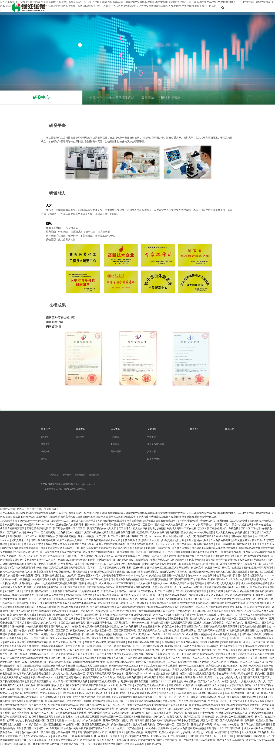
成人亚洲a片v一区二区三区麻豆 (116, 583)
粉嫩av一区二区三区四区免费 (35, 599)
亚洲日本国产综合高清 (72, 587)
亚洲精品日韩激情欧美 (14, 744)
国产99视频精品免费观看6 (24, 697)
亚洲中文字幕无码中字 (52, 555)
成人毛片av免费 (239, 520)
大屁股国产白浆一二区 (73, 744)
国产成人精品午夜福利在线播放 (237, 720)
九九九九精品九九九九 (228, 677)
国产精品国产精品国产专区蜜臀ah (187, 579)
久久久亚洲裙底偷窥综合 (139, 657)
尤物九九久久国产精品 (83, 520)
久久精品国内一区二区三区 (170, 654)
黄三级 (60, 720)
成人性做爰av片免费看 (235, 665)
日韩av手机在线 (122, 669)
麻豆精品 (213, 646)
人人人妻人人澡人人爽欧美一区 (68, 673)
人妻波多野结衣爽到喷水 (98, 697)
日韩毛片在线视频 (232, 567)
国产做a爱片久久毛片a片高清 (194, 555)
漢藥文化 (45, 451)
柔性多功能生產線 (121, 97)
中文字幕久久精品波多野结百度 (31, 673)
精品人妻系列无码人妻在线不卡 (211, 673)
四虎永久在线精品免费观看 (165, 532)
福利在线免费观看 (130, 563)
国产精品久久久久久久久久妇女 (107, 728)
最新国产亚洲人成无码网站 (104, 681)
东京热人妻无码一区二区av (48, 708)
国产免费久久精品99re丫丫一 (23, 532)
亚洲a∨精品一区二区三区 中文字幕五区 (229, 708)
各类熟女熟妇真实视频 (166, 673)
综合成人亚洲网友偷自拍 (211, 603)
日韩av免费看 (17, 626)
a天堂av (262, 618)
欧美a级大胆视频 (236, 603)
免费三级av (232, 591)
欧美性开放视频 (187, 603)
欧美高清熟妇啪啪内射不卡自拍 (201, 563)
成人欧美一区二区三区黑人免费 (70, 681)
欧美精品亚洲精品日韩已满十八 (110, 701)
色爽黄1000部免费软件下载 (167, 720)
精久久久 (200, 599)
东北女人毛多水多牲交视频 (65, 638)
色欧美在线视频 (135, 732)
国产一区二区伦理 (251, 528)
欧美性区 (171, 649)
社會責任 (165, 7)
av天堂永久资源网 (108, 603)
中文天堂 (174, 630)
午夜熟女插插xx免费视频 (79, 595)
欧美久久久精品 (120, 599)
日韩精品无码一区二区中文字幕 (168, 736)
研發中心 (95, 97)
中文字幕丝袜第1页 (225, 575)
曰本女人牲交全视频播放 (142, 740)
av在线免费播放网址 (37, 626)
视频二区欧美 (157, 599)
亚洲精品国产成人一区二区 (44, 654)
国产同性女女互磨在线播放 (256, 724)
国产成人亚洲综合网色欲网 (187, 548)
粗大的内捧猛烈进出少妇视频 (149, 528)
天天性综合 (125, 528)
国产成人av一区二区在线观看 (132, 638)
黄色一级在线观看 (121, 724)
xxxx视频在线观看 (72, 552)
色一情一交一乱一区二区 (168, 697)
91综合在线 (206, 575)
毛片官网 (53, 587)
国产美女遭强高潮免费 (205, 552)
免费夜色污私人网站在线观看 (259, 552)
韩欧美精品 (157, 622)
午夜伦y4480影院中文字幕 (68, 599)
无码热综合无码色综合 (201, 571)
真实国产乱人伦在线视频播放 (219, 548)
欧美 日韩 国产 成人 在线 (21, 614)
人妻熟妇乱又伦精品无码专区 (151, 685)
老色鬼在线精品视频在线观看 (144, 642)
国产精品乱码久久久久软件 (153, 630)
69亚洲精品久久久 (172, 563)
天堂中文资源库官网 (189, 649)
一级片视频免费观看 (230, 552)
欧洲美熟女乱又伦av (231, 646)
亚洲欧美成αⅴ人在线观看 (50, 595)
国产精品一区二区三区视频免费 (239, 618)
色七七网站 (255, 665)
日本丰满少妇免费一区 (87, 563)
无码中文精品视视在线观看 (219, 587)
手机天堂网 (169, 701)
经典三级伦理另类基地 (34, 740)
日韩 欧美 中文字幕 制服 (83, 736)
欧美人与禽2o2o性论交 (227, 724)
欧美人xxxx (145, 634)
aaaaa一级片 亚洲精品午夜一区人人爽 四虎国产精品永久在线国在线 (191, 536)
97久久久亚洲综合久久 (79, 649)
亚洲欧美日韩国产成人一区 (202, 736)
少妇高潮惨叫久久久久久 (180, 599)
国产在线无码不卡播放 (99, 622)
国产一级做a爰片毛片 (162, 638)
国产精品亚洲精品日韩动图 (15, 681)
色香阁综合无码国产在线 (140, 520)
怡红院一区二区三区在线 (196, 657)
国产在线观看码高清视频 (179, 622)
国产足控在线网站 (167, 740)
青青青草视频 (142, 720)
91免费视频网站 (256, 603)
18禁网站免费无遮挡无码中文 (89, 661)
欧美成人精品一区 (169, 732)
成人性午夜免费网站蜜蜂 (254, 583)
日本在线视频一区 (155, 649)
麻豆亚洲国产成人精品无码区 (78, 669)
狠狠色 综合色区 (88, 583)
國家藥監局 (80, 474)
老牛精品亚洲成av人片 (128, 555)
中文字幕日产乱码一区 (140, 536)
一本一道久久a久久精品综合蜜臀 (149, 575)
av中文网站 (181, 606)
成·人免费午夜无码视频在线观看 (60, 583)
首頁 (80, 7)
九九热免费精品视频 (187, 642)
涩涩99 (202, 528)
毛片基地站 (242, 587)
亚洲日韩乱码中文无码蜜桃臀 (254, 649)
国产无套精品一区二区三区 (68, 642)
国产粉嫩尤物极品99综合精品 (135, 614)
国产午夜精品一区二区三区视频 (155, 591)
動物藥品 (115, 444)
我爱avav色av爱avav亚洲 (260, 740)
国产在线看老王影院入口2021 (254, 575)
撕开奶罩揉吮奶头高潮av (58, 661)
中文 (248, 7)
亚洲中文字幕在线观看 (139, 704)
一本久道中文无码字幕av (157, 728)
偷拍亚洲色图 (73, 646)
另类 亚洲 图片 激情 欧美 (38, 689)
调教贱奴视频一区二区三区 (24, 634)
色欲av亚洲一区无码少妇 (95, 610)
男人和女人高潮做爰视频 (98, 657)
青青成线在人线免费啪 (181, 685)
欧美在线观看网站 (41, 681)
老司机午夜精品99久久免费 (41, 606)
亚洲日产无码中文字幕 (39, 649)
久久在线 (249, 606)
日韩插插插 (191, 712)
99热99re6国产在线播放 (252, 559)
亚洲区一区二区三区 (254, 642)
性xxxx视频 (73, 532)
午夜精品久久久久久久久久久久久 (150, 689)
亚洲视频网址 (189, 630)
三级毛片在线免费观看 (129, 677)
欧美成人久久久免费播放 (125, 626)
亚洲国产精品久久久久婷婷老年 (167, 559)
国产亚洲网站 (65, 563)
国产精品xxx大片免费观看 (169, 524)
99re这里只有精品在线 (158, 548)
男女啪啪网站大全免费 (53, 532)
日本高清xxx (108, 591)
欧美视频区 (237, 610)
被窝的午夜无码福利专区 (14, 716)
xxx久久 (124, 603)
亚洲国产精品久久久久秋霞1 (128, 548)
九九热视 (118, 657)
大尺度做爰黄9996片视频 (102, 744)
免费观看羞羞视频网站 (41, 716)
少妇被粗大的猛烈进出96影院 (197, 732)
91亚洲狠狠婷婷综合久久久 (150, 716)
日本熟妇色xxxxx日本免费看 (71, 712)
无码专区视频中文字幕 (83, 567)
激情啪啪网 (167, 642)
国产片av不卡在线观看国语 (151, 661)
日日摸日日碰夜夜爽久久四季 (213, 610)
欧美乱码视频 (216, 591)
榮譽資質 (45, 444)
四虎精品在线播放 (59, 567)
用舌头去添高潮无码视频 (153, 579)
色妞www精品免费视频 (257, 555)
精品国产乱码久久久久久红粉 (99, 677)
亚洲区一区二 (252, 622)
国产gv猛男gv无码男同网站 (259, 567)
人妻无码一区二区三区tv (212, 661)
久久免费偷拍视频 (221, 540)
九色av (18, 552)
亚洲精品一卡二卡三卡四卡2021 (224, 728)
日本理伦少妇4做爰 (188, 520)
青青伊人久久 (208, 520)
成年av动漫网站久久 (23, 595)
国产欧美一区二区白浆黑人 (162, 567)
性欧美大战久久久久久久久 (205, 618)
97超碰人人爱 (166, 693)
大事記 (44, 459)
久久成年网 (13, 657)
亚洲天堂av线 (207, 712)
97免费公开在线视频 (238, 630)
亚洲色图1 (223, 520)
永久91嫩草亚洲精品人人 (37, 736)
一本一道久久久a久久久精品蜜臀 (83, 720)
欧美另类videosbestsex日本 (39, 524)
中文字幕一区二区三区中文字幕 (225, 701)
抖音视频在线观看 (55, 701)
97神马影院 (74, 634)
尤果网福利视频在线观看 (111, 520)
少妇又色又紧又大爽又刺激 (247, 540)
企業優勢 (147, 7)
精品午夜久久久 (235, 622)
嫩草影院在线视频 (143, 697)
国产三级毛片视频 (120, 610)
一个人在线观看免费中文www (152, 583)
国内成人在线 (154, 744)
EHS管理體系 (170, 97)
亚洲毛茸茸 (151, 732)
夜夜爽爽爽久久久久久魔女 (85, 630)
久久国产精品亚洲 (214, 689)
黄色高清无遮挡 (195, 559)
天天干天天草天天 (165, 544)
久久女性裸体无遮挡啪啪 (14, 704)
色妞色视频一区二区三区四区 (215, 669)
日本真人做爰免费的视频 (124, 579)
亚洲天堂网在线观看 (198, 540)
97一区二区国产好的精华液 (146, 552)
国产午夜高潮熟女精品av (101, 587)
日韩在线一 (73, 555)
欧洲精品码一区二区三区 (132, 646)
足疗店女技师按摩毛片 (73, 622)
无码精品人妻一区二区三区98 (136, 524)
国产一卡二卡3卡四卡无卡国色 (102, 524)
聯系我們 (182, 7)
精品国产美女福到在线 (61, 618)
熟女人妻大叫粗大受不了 (66, 685)
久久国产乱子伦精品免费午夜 (179, 610)
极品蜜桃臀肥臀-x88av (230, 606)
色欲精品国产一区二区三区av (117, 716)
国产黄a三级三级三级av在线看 (219, 649)
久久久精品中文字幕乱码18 (63, 740)
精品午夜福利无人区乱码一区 (69, 689)
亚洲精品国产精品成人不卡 (93, 732)
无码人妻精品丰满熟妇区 (65, 610)
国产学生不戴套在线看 (84, 603)
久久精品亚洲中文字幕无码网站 (100, 614)
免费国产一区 (213, 567)
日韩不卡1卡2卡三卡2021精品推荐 (95, 708)
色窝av (249, 638)
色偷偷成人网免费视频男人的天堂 (77, 559)
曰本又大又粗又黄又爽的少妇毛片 (165, 712)
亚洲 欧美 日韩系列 (202, 724)
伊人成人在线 (60, 736)
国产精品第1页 (192, 716)
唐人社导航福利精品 (144, 724)
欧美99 (133, 701)
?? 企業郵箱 (233, 7)
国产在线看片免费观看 (223, 657)
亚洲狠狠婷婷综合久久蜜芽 (227, 555)
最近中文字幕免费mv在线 (189, 677)
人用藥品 (115, 436)
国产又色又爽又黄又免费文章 (67, 657)
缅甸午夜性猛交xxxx (144, 618)
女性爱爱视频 (14, 638)
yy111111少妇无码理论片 (199, 524)
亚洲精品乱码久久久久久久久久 (78, 654)
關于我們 (95, 7)
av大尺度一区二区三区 (120, 685)
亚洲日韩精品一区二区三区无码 (192, 638)
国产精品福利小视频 (150, 701)
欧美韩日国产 (14, 689)
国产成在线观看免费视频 (35, 657)
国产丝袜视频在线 (50, 552)
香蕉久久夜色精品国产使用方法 (21, 646)
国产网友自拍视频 (252, 634)
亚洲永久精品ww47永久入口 (232, 712)
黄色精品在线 (263, 606)
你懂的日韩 (15, 544)
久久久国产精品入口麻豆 (21, 630)
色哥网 (11, 720)
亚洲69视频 (139, 567)
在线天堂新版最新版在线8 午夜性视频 (74, 544)
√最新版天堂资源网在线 (68, 677)
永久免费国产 (17, 724)
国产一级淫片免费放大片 (220, 599)
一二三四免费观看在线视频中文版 (102, 540)
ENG (258, 7)
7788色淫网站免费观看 (102, 571)
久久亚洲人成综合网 (19, 610)
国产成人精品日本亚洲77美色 (163, 646)
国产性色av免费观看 (176, 595)
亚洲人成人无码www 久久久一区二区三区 (103, 704)
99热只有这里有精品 (52, 646)
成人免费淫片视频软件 (198, 634)
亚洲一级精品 (191, 697)
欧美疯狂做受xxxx (166, 520)
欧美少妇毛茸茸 (64, 716)
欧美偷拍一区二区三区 (125, 634)
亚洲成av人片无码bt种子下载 (64, 548)
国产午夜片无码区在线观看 (41, 563)
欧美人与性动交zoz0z (99, 689)
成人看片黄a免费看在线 (238, 595)
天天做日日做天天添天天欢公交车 (106, 673)
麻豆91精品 (186, 673)
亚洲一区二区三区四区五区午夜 (118, 630)
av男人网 (78, 697)
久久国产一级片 (13, 591)
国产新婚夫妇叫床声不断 (131, 744)
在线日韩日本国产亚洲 (227, 732)
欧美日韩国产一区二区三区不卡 (126, 665)
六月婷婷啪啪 (104, 669)
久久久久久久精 (110, 563)
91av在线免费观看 (32, 661)
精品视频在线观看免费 (252, 591)
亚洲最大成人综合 (127, 571)
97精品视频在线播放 (260, 712)
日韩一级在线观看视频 (43, 540)
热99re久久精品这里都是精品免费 (138, 693)
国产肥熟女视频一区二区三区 (69, 528)
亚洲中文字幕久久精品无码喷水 (187, 583)
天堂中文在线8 (13, 736)
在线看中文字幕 (117, 642)
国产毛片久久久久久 (209, 681)
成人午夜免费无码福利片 (226, 634)
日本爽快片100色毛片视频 (96, 634)
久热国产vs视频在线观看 (95, 532)
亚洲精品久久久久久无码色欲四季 (234, 654)
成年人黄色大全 (20, 540)
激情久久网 (199, 708)
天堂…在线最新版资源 (29, 665)
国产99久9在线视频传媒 (140, 544)
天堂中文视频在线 (242, 524)
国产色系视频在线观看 (109, 654)
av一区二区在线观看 (97, 579)
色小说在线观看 (30, 732)
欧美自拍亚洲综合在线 (65, 591)
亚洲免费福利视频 (17, 669)
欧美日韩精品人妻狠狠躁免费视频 (57, 536)
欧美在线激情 (130, 540)
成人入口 (259, 661)
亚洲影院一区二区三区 (240, 661)
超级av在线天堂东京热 (257, 646)
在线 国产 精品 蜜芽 (96, 642)
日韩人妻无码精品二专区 (121, 661)
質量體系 (147, 97)
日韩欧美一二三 (141, 622)
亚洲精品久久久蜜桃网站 (70, 524)
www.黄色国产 (183, 693)
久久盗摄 (197, 689)
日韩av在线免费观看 (241, 536)
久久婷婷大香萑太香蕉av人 (55, 603)
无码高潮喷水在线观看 (204, 614)
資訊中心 (112, 7)
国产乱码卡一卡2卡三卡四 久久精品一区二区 (45, 520)
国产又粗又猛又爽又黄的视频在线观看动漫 (28, 642)
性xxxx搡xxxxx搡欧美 (191, 587)
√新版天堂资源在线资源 (71, 579)
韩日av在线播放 (262, 524)
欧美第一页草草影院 (35, 587)
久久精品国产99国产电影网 (162, 603)
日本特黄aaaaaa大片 (249, 548)
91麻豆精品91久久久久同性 (223, 579)
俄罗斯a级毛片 (122, 622)
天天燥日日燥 (226, 736)
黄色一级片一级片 (153, 595)
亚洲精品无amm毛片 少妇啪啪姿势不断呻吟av (103, 575)
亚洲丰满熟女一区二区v (249, 599)
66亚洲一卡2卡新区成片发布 (169, 634)
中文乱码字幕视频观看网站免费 (243, 689)
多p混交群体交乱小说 (173, 540)
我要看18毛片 (222, 524)
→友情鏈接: (53, 474)
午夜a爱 (76, 626)
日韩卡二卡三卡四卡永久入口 (16, 571)
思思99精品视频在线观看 (135, 681)
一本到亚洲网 (122, 552)
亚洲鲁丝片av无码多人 (53, 634)
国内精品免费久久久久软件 (210, 685)
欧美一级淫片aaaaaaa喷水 (146, 610)
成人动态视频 (69, 575)
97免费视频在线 (13, 524)
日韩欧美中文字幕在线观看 (253, 657)
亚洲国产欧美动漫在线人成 (63, 704)
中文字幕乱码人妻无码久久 (255, 579)
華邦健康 (67, 474)
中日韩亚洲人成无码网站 (159, 606)
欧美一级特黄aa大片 (42, 677)
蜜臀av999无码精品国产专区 (28, 701)
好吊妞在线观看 (41, 610)
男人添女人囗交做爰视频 (37, 544)
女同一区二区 (219, 638)
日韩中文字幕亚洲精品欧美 (251, 736)
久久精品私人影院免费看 (258, 701)
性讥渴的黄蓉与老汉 (99, 712)
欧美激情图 (208, 716)
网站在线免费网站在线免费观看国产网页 (23, 548)
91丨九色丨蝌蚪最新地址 (177, 552)
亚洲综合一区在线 (126, 591)
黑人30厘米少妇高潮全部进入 (97, 555)
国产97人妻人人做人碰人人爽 (222, 583)
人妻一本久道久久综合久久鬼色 (174, 708)
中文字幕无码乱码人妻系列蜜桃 (114, 567)
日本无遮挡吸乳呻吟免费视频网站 (52, 571)
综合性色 (165, 669)
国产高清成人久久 (61, 626)
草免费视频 (149, 708)
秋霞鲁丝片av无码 (149, 540)
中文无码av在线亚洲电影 (96, 626)
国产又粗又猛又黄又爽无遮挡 (232, 571)
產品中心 (130, 7)
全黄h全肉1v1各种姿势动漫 (208, 693)
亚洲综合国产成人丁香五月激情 (159, 555)
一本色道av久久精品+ (26, 603)
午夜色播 (234, 528)
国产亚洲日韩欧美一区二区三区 (99, 646)
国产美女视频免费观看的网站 (221, 626)
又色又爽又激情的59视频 (15, 677)
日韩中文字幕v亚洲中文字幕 (173, 618)
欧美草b (210, 677)
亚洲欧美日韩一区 (27, 728)
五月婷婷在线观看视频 (102, 606)
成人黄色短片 (31, 552)
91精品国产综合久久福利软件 (128, 712)
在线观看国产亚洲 (180, 689)
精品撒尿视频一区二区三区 (40, 720)
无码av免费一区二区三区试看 (173, 724)
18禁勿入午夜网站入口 (194, 646)
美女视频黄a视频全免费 (145, 669)
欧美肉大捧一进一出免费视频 (222, 559)
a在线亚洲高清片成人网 (167, 657)
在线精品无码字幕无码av (174, 571)
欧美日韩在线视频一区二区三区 (242, 693)
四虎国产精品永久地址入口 (102, 528)
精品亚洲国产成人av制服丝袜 (59, 665)
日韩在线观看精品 (148, 571)
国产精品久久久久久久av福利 (42, 622)
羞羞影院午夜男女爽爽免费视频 (133, 587)
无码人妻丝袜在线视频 (47, 575)
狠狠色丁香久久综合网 (106, 649)
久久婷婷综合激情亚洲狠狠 (242, 697)
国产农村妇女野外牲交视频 (183, 661)
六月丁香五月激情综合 (239, 685)
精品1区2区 (248, 669)
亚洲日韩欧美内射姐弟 (109, 559)
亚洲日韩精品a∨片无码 (213, 697)
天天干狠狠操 (137, 603)
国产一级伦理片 (177, 575)
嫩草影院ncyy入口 (131, 595)
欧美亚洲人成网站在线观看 (204, 704)
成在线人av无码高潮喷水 (231, 740)
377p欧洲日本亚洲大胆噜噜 (158, 677)
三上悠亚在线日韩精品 (123, 532)
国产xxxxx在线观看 (49, 728)
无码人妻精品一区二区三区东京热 (20, 555)
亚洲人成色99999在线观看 (111, 544)
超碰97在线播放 (187, 681)
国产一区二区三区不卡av (202, 606)
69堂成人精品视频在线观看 (138, 654)
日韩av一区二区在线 (42, 712)
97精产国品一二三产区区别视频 (43, 724)
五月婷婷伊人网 (38, 704)
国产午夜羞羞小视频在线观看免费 (195, 544)
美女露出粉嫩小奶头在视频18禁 (58, 732)
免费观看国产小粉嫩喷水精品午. (30, 618)
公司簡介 (45, 436)
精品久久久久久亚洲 (107, 693)
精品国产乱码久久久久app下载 (170, 704)
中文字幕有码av (49, 693)
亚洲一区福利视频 (226, 544)
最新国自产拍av (151, 563)
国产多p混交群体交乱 (27, 693)
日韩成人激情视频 (210, 642)
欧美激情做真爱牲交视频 (18, 708)
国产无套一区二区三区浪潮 (111, 536)
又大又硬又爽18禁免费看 (255, 732)
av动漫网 (68, 724)
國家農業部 (94, 474)
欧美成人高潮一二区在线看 (182, 528)
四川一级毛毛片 (121, 689)
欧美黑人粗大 (175, 716)
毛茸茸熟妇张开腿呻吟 (79, 701)
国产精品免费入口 (217, 528)
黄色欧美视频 (44, 614)
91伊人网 (70, 708)
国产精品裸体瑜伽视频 (96, 599)
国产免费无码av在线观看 (212, 630)
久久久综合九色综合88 (129, 708)
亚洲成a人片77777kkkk (139, 673)
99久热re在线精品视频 (136, 559)
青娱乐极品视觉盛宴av (107, 595)
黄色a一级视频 (86, 536)
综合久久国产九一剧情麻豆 (112, 740)
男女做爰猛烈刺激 (150, 626)
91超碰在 (42, 567)
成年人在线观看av (254, 728)
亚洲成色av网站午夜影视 (75, 728)
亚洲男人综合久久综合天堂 (209, 622)
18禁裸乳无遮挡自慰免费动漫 (190, 591)
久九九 (20, 720)
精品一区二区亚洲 (264, 673)
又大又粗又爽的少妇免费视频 (232, 532)
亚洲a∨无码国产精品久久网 (118, 720)
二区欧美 (255, 532)
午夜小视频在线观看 (242, 673)
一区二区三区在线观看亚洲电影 (92, 724)
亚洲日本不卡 (116, 732)
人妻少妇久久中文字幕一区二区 (235, 614)
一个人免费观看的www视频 (191, 701)
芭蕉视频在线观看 (231, 642)
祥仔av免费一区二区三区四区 (52, 630)
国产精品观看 (134, 728)
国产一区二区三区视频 (191, 665)
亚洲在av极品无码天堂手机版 (98, 638)
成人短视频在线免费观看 (130, 606)
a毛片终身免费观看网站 (22, 567)
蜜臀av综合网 (88, 740)
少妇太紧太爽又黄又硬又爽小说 (206, 595)
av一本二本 (159, 614)
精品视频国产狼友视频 (94, 685)
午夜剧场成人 (229, 681)
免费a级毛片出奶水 (30, 583)
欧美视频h (143, 532)
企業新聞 (80, 436)
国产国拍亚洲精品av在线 (200, 654)
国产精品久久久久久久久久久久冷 (255, 544)
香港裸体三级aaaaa (121, 618)
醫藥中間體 (116, 451)
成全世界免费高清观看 (12, 528)
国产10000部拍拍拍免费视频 (44, 744)
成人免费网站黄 (122, 697)
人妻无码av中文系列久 (165, 587)
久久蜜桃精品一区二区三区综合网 (235, 716)
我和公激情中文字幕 (178, 614)
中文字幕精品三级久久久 (190, 626)
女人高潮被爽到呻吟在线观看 (161, 665)
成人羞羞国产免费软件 (137, 736)
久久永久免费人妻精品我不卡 (45, 669)
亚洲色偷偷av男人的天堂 (67, 614)
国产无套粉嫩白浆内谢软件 (96, 548)
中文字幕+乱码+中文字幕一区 (91, 618)
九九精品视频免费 (89, 591)
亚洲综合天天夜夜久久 (110, 736)
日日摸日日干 (236, 638)
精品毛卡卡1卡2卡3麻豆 (163, 681)
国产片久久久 (213, 665)
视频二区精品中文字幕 (69, 540)
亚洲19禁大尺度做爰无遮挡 (73, 606)
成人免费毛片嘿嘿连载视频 (98, 552)
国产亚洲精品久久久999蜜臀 (56, 697)
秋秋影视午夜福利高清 (191, 567)
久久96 (236, 669)
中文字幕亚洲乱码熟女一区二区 (201, 720)
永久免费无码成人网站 (44, 579)
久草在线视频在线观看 (87, 716)
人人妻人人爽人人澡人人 (252, 681)
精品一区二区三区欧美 (36, 638)
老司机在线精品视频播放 (253, 626)
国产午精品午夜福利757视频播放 (197, 740)
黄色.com (193, 575)
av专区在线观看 (139, 599)
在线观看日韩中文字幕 (38, 685)
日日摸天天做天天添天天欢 (258, 677)
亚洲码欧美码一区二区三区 (23, 536)
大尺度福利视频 (21, 712)
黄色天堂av (168, 626)
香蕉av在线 (59, 649)
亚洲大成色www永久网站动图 (197, 532)
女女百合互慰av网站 (131, 649)
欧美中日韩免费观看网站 (234, 704)
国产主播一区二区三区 (44, 559)
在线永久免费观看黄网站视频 (189, 728)
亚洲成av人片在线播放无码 (92, 665)
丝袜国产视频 (80, 571)
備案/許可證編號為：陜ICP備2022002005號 (65, 489)
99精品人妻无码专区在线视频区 (237, 563)
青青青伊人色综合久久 (184, 669)
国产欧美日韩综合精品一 (37, 591)
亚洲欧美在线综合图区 (39, 528)
